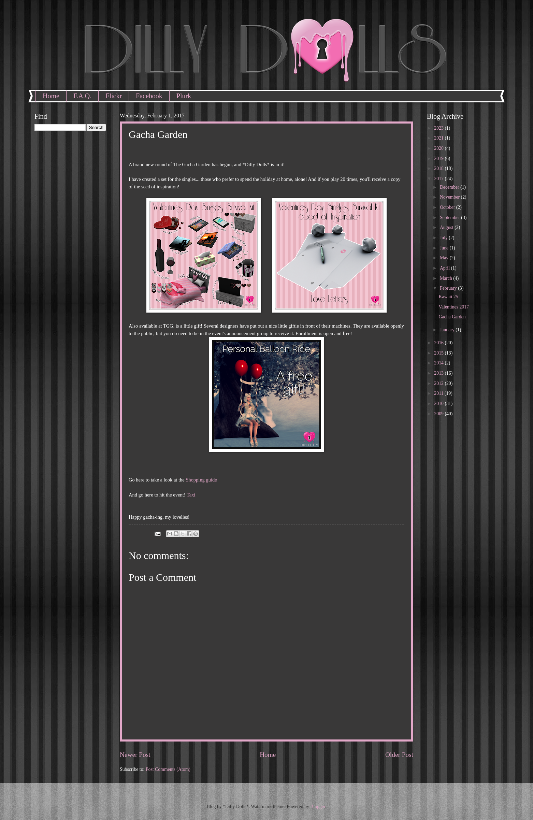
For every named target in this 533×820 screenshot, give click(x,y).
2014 (439, 362)
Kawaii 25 (448, 296)
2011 (439, 393)
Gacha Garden (451, 316)
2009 (439, 413)
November (450, 197)
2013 (439, 373)
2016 (439, 342)
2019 (439, 158)
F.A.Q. (82, 96)
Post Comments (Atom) (168, 769)
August (447, 227)
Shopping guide (201, 480)
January (448, 329)
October (448, 207)
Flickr (113, 96)
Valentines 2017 (453, 307)
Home (51, 96)
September (450, 217)
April (445, 268)
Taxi (191, 495)
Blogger (317, 806)
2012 (439, 383)
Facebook (149, 96)
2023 (439, 128)
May (445, 257)
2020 (439, 148)
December (450, 187)
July (444, 237)
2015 (439, 353)
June (445, 247)
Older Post (399, 754)
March (446, 278)
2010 (439, 403)
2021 (439, 138)
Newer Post (135, 754)
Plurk (183, 96)
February (449, 288)
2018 (439, 168)
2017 (439, 178)
